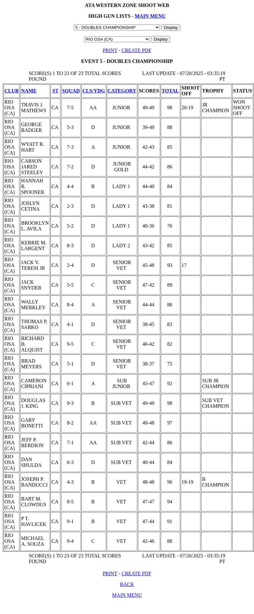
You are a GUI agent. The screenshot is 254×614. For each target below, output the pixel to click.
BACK (127, 584)
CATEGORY (122, 90)
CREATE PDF (136, 50)
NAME (29, 90)
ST (55, 90)
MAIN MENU (150, 16)
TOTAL (170, 90)
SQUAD (71, 90)
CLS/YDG (93, 90)
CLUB (11, 90)
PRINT (110, 50)
